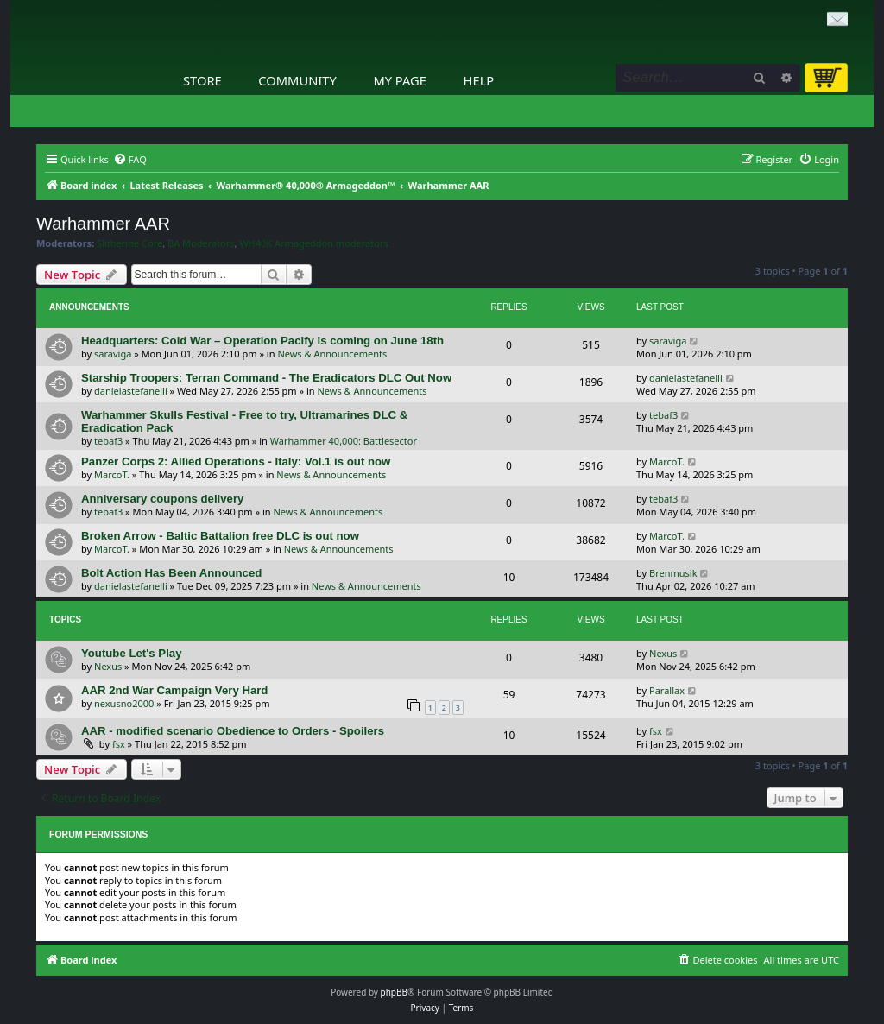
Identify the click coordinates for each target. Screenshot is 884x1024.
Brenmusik (673, 572)
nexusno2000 (124, 703)
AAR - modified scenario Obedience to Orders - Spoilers (232, 730)
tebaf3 (108, 440)
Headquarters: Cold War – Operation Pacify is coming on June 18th (262, 340)
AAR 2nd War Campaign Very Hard (174, 690)
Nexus (108, 666)
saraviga (112, 353)
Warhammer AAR (103, 223)
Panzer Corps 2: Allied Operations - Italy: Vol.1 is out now (235, 461)
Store (202, 80)
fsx (118, 743)
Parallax (667, 690)
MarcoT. (111, 474)
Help (479, 80)
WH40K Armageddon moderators (313, 243)
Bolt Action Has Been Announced (171, 572)
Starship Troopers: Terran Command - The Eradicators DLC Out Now (266, 377)
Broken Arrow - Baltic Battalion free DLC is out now (220, 535)
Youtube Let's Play (131, 653)
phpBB (394, 992)
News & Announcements (332, 353)
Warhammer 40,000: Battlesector (343, 440)
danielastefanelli (130, 390)
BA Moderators (201, 243)
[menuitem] (130, 159)
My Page (399, 80)
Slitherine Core (129, 243)
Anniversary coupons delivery (162, 498)
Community (297, 80)
